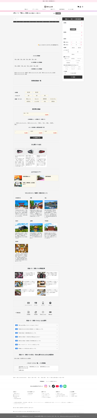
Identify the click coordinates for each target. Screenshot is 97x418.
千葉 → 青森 (17, 59)
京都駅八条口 (21, 370)
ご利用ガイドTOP (59, 393)
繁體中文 (22, 407)
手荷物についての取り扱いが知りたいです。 (27, 348)
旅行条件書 (25, 402)
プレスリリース (16, 394)
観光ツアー (53, 9)
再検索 (73, 77)
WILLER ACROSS (37, 411)
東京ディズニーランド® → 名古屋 (48, 72)
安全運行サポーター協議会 (25, 358)
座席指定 (45, 98)
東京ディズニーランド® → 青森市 (21, 72)
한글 (18, 407)
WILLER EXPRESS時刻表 (60, 394)
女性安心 (28, 101)
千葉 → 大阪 (34, 59)
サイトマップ (57, 402)
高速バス (26, 9)
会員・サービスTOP (45, 393)
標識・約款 (30, 402)
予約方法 (18, 312)
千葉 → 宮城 (22, 59)
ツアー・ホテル (35, 9)
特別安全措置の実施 (17, 398)
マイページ (30, 394)
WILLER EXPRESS (24, 411)
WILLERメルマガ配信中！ (46, 397)
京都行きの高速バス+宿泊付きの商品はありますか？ (29, 336)
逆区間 (58, 13)
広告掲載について (70, 402)
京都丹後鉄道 (61, 9)
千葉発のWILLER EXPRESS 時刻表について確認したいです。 (31, 329)
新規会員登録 (30, 393)
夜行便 (36, 92)
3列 (36, 95)
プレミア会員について (46, 394)
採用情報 (20, 402)
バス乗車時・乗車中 (74, 396)
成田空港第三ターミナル (45, 366)
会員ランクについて (45, 396)
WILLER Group (16, 411)
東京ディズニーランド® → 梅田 (21, 74)
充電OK (53, 101)
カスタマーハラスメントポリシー (19, 403)
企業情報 (15, 402)
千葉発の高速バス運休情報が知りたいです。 (27, 333)
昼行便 (28, 92)
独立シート (28, 98)
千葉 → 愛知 (28, 59)
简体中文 (27, 407)
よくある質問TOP (73, 393)
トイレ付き (36, 101)
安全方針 (15, 397)
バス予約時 (72, 394)
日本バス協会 (16, 358)
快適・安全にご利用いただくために (62, 397)
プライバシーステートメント (38, 402)
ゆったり (37, 98)
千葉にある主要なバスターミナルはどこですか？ (28, 325)
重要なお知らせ (16, 393)
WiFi (45, 101)
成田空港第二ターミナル (34, 366)
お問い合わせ (63, 402)
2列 (28, 95)
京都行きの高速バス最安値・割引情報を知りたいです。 (30, 340)
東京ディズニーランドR (23, 367)
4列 (45, 95)
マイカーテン (53, 98)
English (15, 407)
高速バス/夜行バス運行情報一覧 (48, 1)
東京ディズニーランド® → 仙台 (35, 72)
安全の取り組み (16, 396)
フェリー (44, 9)
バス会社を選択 (73, 73)
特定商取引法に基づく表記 (49, 402)
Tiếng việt (31, 407)
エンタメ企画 (70, 9)
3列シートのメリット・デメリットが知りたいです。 (29, 344)
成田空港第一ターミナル (23, 366)
